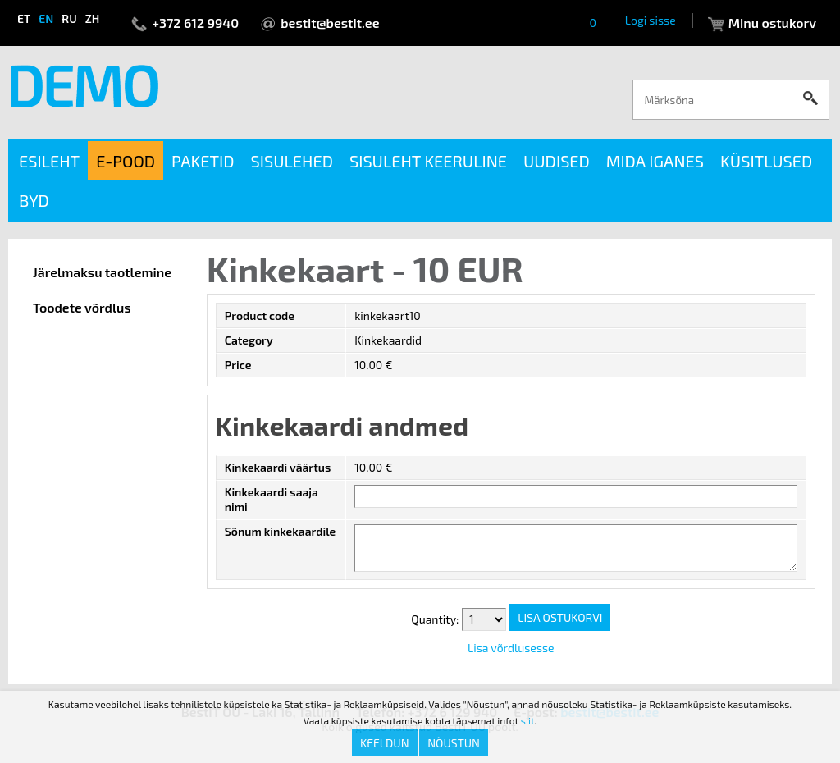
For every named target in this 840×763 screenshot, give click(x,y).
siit (528, 720)
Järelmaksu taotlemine (102, 272)
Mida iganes (655, 161)
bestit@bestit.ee (330, 22)
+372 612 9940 (195, 22)
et (23, 18)
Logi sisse (650, 20)
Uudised (556, 161)
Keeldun (384, 743)
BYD (34, 200)
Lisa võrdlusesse (511, 648)
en (46, 18)
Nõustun (453, 743)
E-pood (125, 161)
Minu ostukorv (772, 22)
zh (92, 18)
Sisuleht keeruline (428, 161)
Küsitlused (766, 161)
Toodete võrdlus (82, 307)
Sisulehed (292, 161)
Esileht (49, 161)
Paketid (203, 161)
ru (69, 18)
